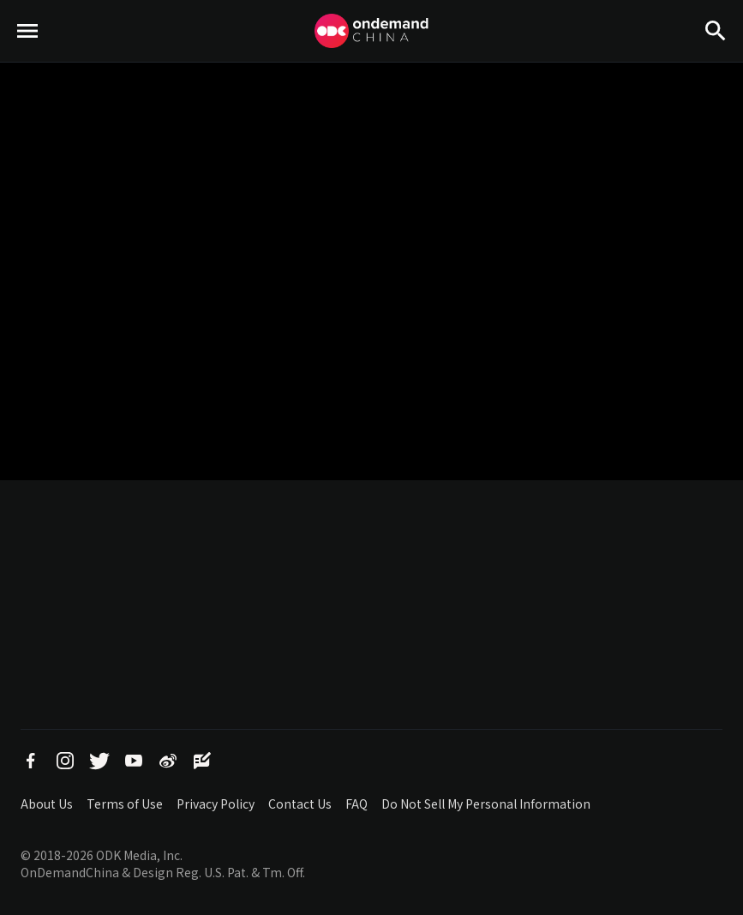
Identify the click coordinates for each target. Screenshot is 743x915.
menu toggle (27, 60)
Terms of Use (125, 803)
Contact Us (300, 803)
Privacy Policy (216, 803)
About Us (47, 803)
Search (715, 60)
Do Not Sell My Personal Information (485, 803)
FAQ (356, 803)
